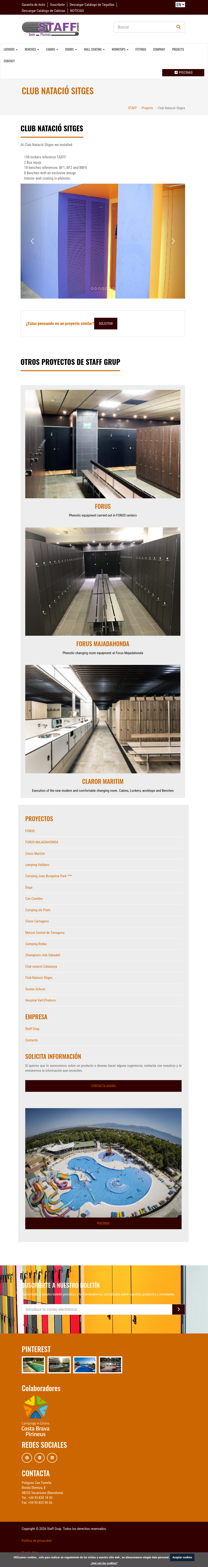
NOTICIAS (77, 11)
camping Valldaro (37, 865)
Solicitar (106, 323)
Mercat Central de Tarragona (45, 933)
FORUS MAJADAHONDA (41, 842)
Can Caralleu (34, 899)
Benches (32, 49)
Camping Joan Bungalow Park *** (48, 876)
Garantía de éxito (33, 5)
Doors (71, 49)
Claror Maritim (35, 854)
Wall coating (94, 49)
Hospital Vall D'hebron (40, 1000)
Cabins (52, 49)
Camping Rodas (36, 944)
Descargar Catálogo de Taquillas (92, 5)
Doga (28, 887)
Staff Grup (32, 1029)
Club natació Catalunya (41, 966)
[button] (33, 241)
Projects (178, 49)
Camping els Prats (37, 910)
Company (159, 49)
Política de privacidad (36, 1541)
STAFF (132, 108)
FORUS (30, 831)
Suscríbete (57, 5)
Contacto (31, 1040)
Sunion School (35, 989)
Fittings (141, 49)
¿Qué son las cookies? (104, 1563)
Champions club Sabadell (42, 955)
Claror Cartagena (37, 921)
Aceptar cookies (182, 1557)
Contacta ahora (103, 1086)
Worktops (120, 49)
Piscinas (183, 72)
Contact (9, 60)
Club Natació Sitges (38, 978)
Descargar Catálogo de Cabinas (43, 11)
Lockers (11, 49)
